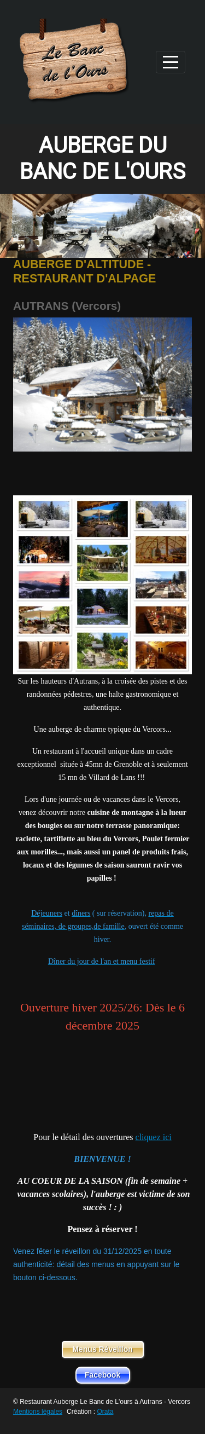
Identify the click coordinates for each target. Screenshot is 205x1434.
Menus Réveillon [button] (102, 1349)
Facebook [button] (102, 1375)
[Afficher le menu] (170, 62)
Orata (105, 1411)
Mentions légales (37, 1411)
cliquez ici (153, 1137)
